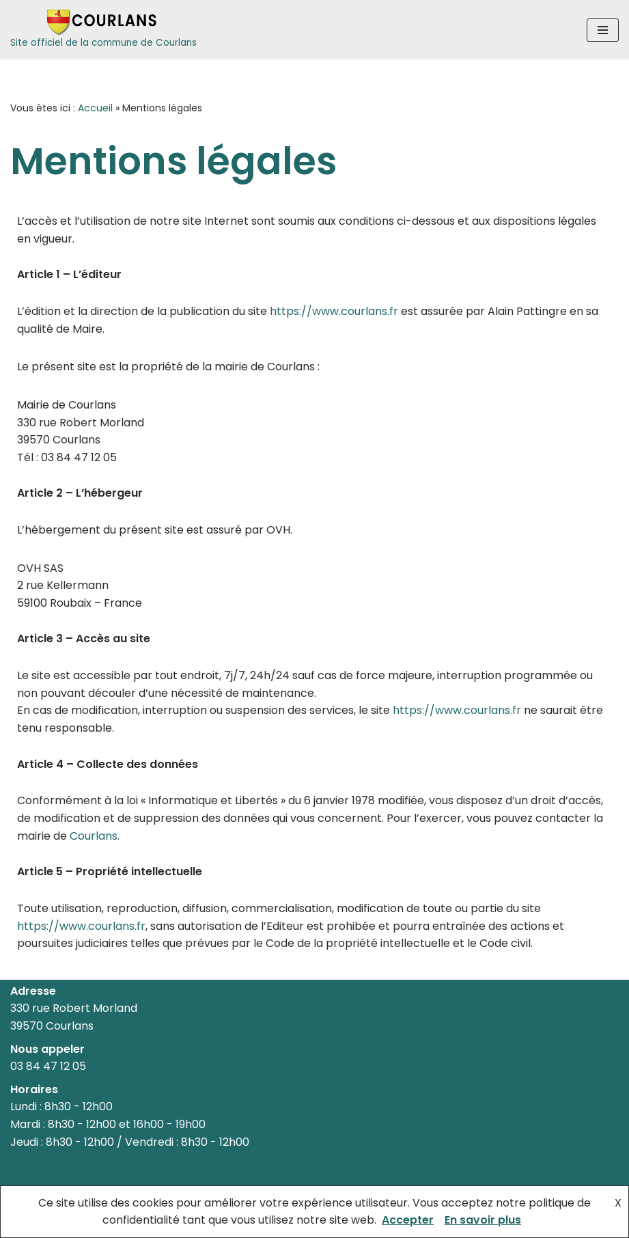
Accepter (408, 1220)
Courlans (93, 836)
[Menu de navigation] (603, 30)
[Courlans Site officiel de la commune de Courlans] (103, 30)
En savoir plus (483, 1220)
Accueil (95, 108)
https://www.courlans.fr (334, 311)
